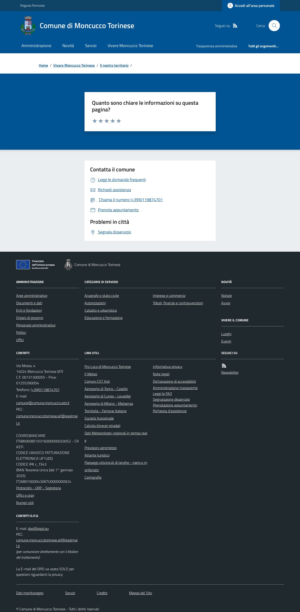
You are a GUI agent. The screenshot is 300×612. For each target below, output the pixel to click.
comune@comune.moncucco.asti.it (43, 403)
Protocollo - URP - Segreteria (38, 488)
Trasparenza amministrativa (216, 46)
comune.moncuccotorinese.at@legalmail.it (47, 419)
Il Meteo (91, 374)
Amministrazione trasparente (175, 388)
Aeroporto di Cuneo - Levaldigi (108, 396)
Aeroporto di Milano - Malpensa (109, 403)
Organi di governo (29, 317)
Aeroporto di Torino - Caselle (106, 388)
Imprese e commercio (169, 295)
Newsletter (230, 372)
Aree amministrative (31, 295)
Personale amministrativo (35, 325)
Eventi (226, 341)
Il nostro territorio (114, 65)
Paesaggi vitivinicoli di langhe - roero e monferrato (116, 466)
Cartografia (93, 477)
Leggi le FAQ (162, 393)
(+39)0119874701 (45, 389)
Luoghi (226, 334)
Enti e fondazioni (29, 310)
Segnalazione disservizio (171, 399)
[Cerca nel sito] (272, 25)
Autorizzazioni (95, 303)
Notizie (226, 295)
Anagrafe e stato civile (102, 295)
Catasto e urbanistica (101, 310)
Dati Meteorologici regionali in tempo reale (116, 436)
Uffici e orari (25, 495)
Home (43, 65)
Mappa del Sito (140, 593)
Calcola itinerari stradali (102, 425)
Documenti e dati (29, 303)
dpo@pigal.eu (38, 528)
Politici (21, 332)
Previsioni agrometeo (101, 448)
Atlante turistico (97, 455)
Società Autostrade (99, 418)
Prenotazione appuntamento (175, 405)
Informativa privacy (167, 366)
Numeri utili (25, 502)
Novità (68, 45)
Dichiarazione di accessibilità (174, 381)
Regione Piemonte (32, 5)
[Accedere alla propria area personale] (251, 5)
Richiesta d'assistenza (170, 411)
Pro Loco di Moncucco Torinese (108, 366)
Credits (102, 593)
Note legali (161, 374)
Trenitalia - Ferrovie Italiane (106, 411)
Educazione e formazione (104, 317)
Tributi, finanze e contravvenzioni (178, 303)
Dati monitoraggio (29, 593)
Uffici (20, 340)
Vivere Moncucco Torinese (130, 45)
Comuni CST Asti (97, 381)
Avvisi (225, 303)
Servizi (91, 45)
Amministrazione (36, 45)
